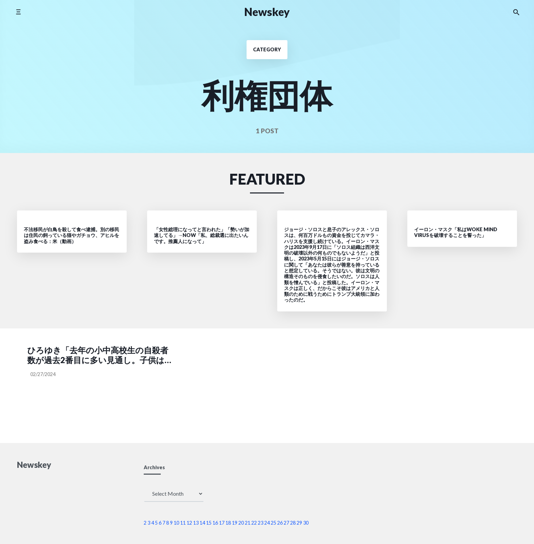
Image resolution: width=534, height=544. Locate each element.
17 (221, 523)
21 (247, 523)
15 (208, 523)
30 (306, 523)
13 (196, 523)
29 (299, 523)
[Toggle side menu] (18, 11)
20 (241, 523)
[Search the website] (516, 12)
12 (189, 523)
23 (260, 523)
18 (228, 523)
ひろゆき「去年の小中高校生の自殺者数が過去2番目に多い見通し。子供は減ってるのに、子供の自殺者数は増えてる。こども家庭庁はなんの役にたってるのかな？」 (98, 355)
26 (280, 523)
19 (234, 523)
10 (176, 523)
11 (183, 523)
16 (215, 523)
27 (286, 523)
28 (293, 523)
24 (267, 523)
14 (202, 523)
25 (273, 523)
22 (254, 523)
